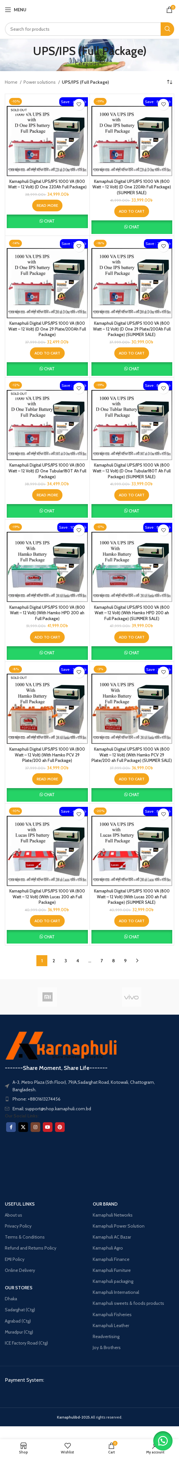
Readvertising (106, 1336)
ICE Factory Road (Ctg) (26, 1343)
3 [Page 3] (65, 961)
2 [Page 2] (53, 961)
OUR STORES (19, 1288)
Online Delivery (20, 1270)
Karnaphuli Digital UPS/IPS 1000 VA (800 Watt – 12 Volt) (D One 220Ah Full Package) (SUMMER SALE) (131, 187)
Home (11, 82)
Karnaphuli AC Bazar (112, 1237)
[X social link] (23, 1127)
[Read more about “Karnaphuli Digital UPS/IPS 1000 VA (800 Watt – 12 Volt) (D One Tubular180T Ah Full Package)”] (47, 495)
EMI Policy (14, 1259)
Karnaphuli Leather (111, 1325)
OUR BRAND (105, 1204)
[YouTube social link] (47, 1127)
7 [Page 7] (101, 961)
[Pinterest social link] (60, 1127)
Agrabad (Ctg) (18, 1321)
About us (13, 1215)
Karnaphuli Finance (111, 1259)
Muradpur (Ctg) (19, 1332)
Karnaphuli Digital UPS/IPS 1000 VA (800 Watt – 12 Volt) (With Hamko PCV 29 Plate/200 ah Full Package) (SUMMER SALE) (131, 755)
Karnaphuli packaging (113, 1281)
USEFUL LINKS (20, 1204)
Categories (87, 63)
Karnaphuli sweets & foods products (128, 1303)
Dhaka (11, 1299)
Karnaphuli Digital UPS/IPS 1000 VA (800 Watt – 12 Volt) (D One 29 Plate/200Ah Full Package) (47, 329)
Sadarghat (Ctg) (20, 1310)
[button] (131, 211)
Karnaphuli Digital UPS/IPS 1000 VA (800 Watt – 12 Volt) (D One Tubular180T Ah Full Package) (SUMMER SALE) (132, 471)
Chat (49, 221)
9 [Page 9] (125, 961)
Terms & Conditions (25, 1237)
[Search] (89, 29)
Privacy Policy (18, 1226)
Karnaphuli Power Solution (119, 1226)
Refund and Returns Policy (30, 1248)
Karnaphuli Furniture (112, 1270)
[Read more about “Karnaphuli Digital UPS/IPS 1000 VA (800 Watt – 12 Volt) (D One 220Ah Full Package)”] (47, 205)
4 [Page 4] (77, 961)
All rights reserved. (89, 1417)
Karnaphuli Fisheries (112, 1314)
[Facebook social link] (11, 1127)
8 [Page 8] (113, 961)
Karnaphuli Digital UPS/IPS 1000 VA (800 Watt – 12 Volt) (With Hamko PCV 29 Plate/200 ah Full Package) (47, 755)
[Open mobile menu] (16, 9)
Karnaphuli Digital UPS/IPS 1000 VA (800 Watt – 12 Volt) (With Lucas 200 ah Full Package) (47, 897)
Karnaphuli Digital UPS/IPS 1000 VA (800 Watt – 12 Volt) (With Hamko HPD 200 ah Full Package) (47, 613)
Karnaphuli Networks (113, 1215)
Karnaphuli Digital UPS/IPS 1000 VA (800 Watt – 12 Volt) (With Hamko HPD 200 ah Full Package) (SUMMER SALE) (132, 613)
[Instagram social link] (35, 1127)
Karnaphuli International (116, 1292)
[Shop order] (169, 82)
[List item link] (89, 1099)
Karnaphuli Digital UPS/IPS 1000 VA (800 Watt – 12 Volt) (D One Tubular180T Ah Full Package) (47, 471)
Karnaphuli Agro (108, 1248)
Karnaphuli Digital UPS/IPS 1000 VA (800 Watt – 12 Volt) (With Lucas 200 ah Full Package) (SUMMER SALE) (132, 897)
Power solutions (40, 82)
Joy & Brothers (107, 1347)
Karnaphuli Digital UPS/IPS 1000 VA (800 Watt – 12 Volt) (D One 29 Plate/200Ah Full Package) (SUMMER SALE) (132, 329)
